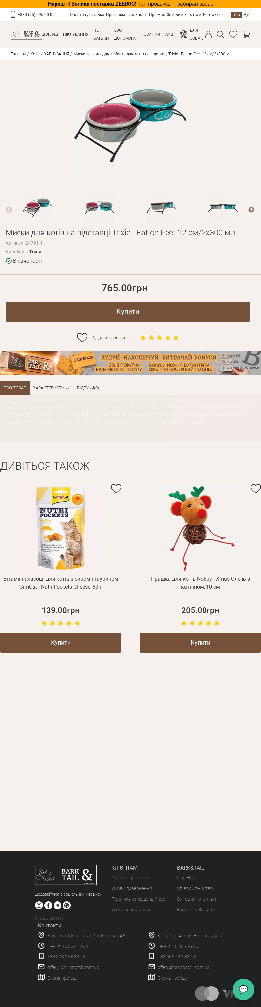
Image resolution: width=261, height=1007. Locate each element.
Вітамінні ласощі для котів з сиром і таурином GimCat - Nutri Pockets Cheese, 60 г (60, 583)
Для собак (196, 34)
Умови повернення (131, 888)
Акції (170, 34)
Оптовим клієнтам (184, 14)
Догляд (50, 34)
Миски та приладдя (91, 54)
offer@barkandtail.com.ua (73, 967)
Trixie (35, 251)
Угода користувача (131, 909)
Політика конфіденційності (139, 899)
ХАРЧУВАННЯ (56, 54)
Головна (18, 54)
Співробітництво (195, 888)
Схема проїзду (62, 978)
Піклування (76, 34)
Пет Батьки (101, 34)
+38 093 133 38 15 (66, 956)
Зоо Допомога (125, 34)
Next (251, 210)
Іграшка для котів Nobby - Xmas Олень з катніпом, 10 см (200, 583)
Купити (127, 312)
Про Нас (157, 14)
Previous (9, 210)
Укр (236, 14)
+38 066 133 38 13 (177, 956)
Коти (35, 54)
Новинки (150, 34)
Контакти (212, 14)
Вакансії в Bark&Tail (197, 909)
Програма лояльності (126, 14)
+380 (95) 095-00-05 (36, 14)
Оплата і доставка (87, 14)
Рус (247, 14)
